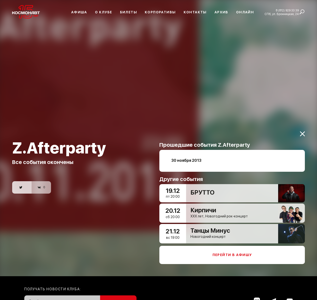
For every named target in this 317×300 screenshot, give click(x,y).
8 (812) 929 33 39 (287, 10)
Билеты (128, 12)
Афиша (79, 12)
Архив (221, 12)
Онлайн (245, 12)
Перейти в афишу (232, 252)
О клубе (103, 12)
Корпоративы (160, 12)
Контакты (195, 12)
